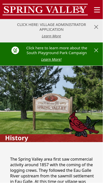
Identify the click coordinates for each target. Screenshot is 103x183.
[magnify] (80, 10)
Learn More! (51, 59)
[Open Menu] (97, 10)
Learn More (51, 35)
